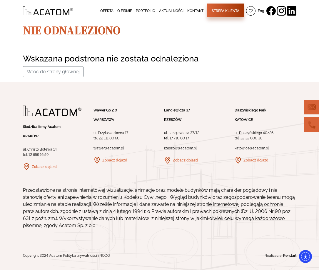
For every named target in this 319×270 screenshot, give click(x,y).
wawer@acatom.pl (108, 148)
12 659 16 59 (39, 155)
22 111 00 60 (109, 138)
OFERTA (106, 11)
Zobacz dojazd (44, 167)
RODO (105, 256)
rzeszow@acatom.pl (180, 148)
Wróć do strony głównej (53, 71)
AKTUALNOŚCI (171, 11)
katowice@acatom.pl (252, 148)
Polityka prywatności (80, 256)
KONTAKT (195, 11)
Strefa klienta (225, 11)
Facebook (271, 11)
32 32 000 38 (251, 138)
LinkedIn (291, 11)
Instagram (281, 11)
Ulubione (250, 11)
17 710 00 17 (179, 138)
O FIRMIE (124, 11)
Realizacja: (280, 256)
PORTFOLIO (145, 11)
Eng (261, 11)
